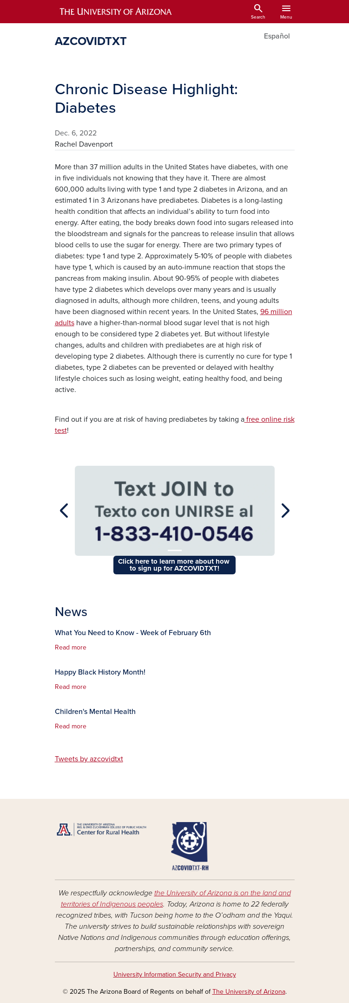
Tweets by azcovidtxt (89, 759)
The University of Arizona (248, 992)
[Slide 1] (175, 550)
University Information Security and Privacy (174, 974)
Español (277, 36)
